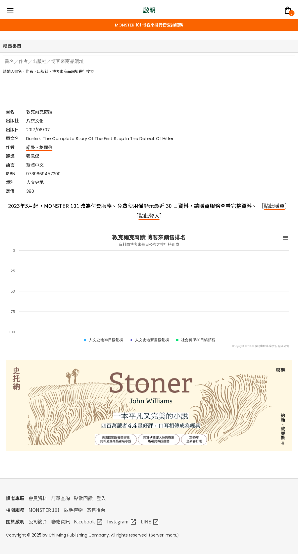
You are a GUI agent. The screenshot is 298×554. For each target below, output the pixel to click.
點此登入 (149, 215)
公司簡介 (38, 521)
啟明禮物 (73, 509)
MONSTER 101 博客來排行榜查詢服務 (149, 25)
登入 (101, 498)
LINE (150, 521)
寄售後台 (96, 509)
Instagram (122, 521)
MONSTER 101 (44, 509)
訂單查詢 (60, 498)
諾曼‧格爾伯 (39, 147)
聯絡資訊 (60, 521)
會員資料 (38, 498)
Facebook (88, 521)
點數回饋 (83, 498)
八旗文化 (35, 121)
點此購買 (274, 205)
